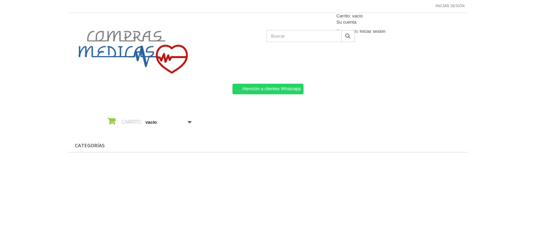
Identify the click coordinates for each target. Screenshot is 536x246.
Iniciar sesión (450, 6)
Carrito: (349, 15)
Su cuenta (346, 22)
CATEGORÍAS (90, 145)
